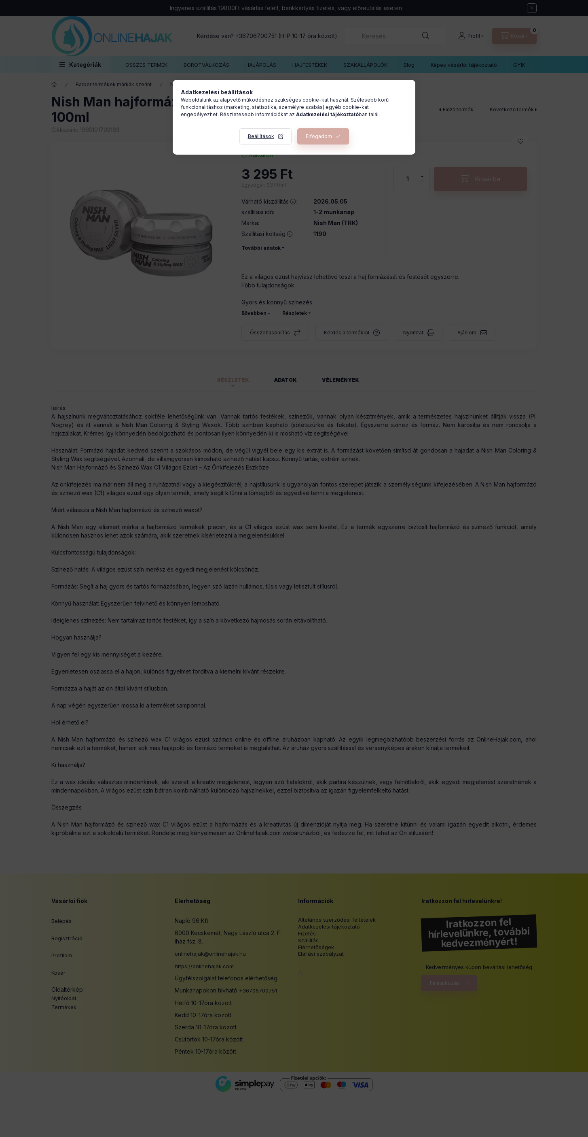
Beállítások (261, 136)
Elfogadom (319, 136)
